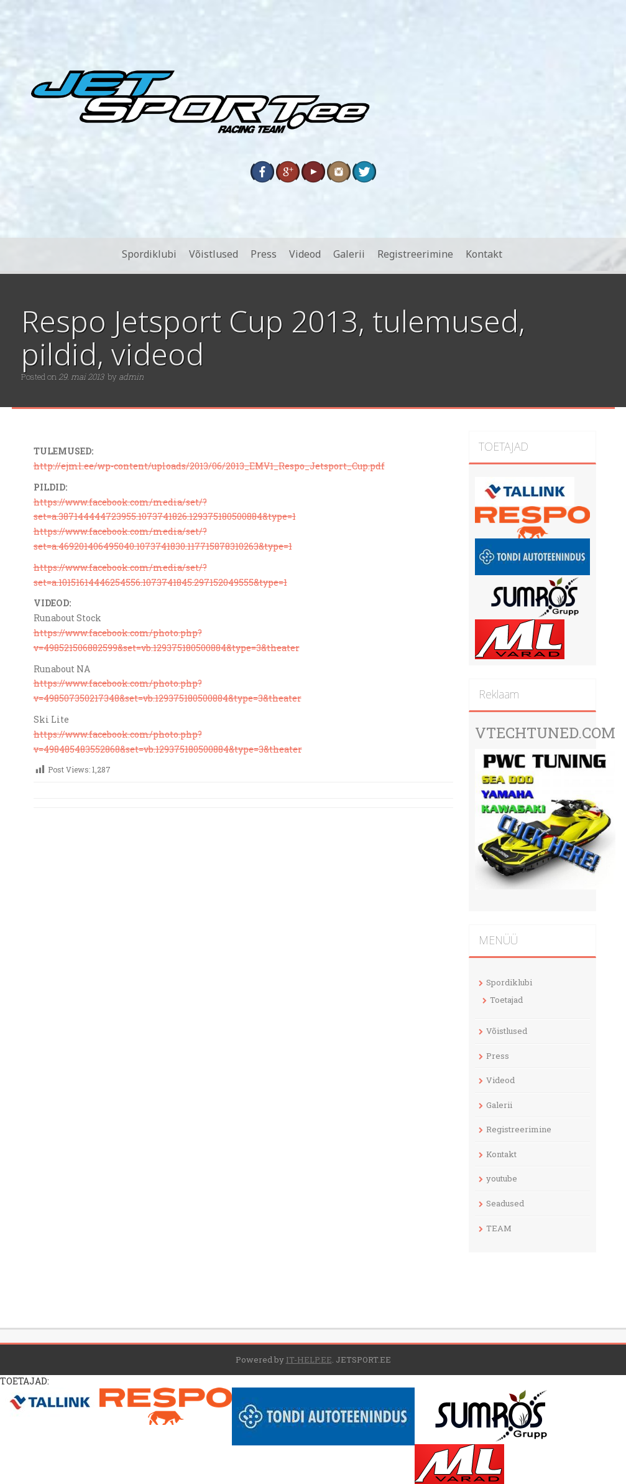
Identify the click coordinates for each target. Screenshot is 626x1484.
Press (264, 254)
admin (131, 376)
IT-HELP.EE (309, 1359)
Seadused (505, 1203)
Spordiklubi (149, 254)
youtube (501, 1178)
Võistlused (213, 254)
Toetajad (506, 999)
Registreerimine (415, 254)
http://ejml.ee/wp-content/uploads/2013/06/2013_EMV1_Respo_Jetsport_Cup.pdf (209, 466)
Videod (305, 254)
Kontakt (484, 254)
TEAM (499, 1228)
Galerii (349, 254)
